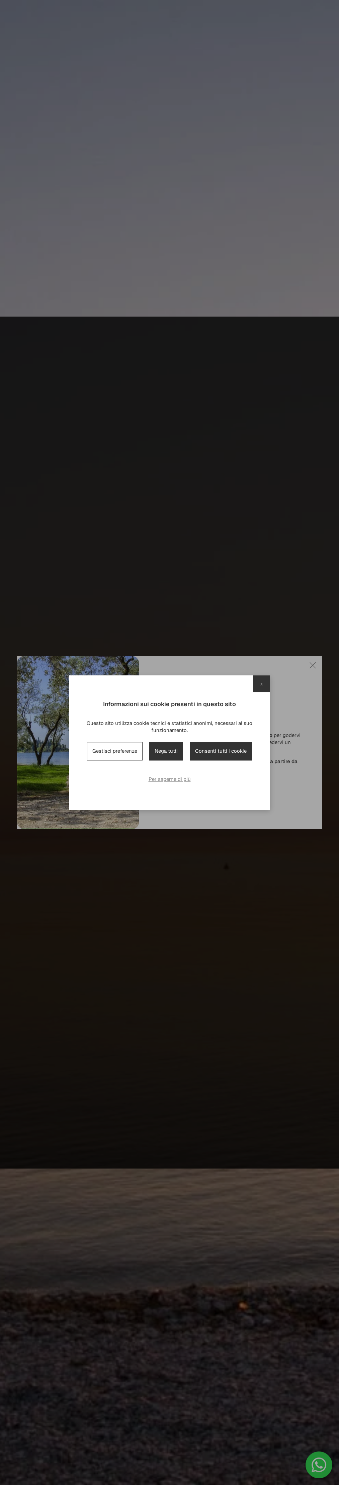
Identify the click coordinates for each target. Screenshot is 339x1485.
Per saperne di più (170, 779)
